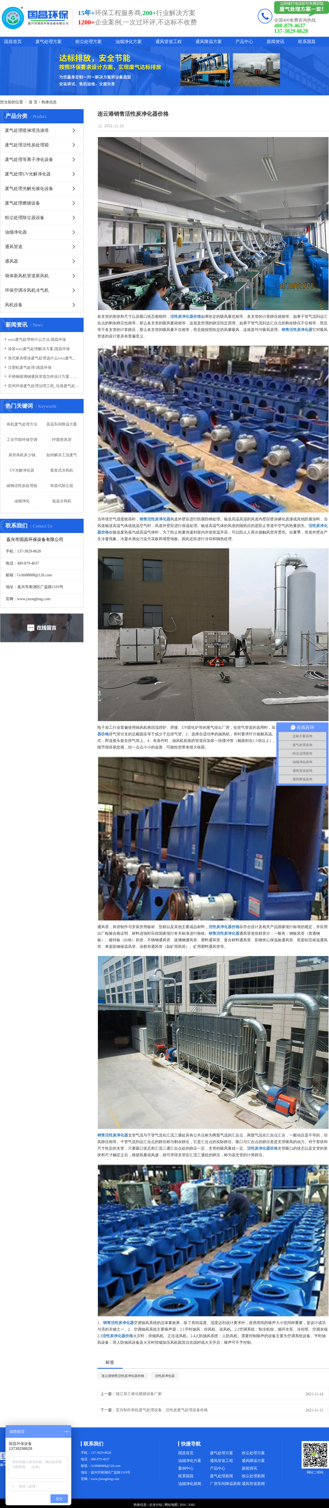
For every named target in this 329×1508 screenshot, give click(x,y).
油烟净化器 (16, 232)
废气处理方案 (48, 41)
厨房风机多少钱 (21, 455)
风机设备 (13, 304)
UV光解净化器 (22, 470)
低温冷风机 (61, 501)
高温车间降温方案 (61, 424)
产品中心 (244, 41)
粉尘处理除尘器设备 (24, 217)
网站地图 (171, 1505)
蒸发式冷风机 (61, 470)
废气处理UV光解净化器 (28, 174)
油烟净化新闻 (189, 1484)
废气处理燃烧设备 (22, 203)
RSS (183, 1505)
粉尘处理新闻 (253, 1476)
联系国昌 (307, 41)
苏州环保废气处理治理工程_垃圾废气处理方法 (44, 386)
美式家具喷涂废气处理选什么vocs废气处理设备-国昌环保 (44, 358)
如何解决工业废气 (61, 455)
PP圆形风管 (62, 440)
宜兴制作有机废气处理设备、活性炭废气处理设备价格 (162, 1410)
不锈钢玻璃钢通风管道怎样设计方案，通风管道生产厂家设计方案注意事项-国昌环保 (44, 377)
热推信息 (49, 102)
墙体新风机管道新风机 (27, 275)
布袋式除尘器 (61, 486)
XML (191, 1505)
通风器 (11, 261)
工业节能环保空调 (22, 440)
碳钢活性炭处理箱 (22, 486)
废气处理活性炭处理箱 (27, 145)
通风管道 (13, 246)
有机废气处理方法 (22, 424)
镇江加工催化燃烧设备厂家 (139, 1394)
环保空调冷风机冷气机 (27, 290)
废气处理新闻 (221, 1476)
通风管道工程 (168, 41)
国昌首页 (13, 41)
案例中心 (186, 1468)
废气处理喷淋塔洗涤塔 (27, 130)
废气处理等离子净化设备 (29, 159)
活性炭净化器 (165, 1376)
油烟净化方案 (128, 41)
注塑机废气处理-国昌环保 (30, 367)
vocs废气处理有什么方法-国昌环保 (37, 340)
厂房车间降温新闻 (225, 1484)
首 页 (33, 102)
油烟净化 (22, 501)
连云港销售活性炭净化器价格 (122, 1376)
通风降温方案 (208, 41)
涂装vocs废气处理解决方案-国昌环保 (39, 349)
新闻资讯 (275, 41)
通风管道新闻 (253, 1484)
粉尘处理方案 (88, 41)
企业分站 (155, 1505)
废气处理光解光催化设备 (29, 188)
